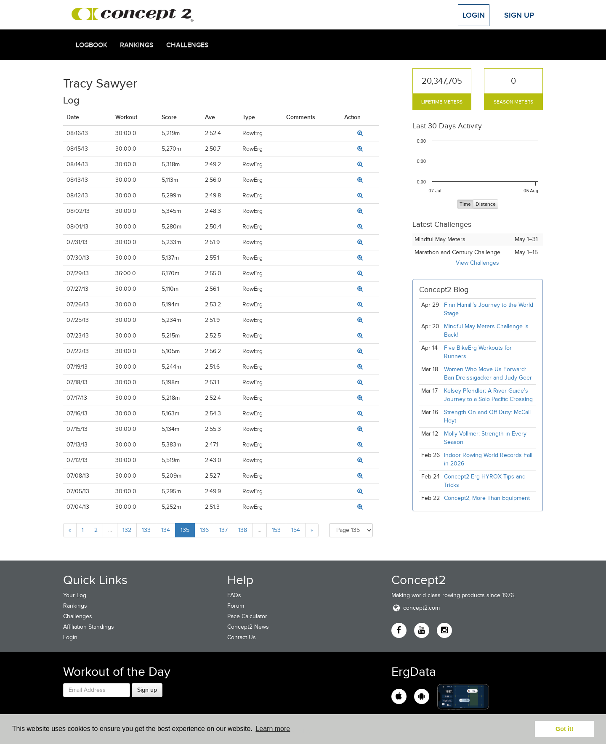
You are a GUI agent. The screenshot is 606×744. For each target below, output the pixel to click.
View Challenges (477, 263)
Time (465, 204)
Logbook (91, 45)
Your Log (74, 595)
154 (295, 530)
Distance (486, 204)
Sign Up (519, 15)
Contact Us (241, 637)
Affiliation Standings (88, 627)
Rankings (137, 45)
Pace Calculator (247, 616)
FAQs (234, 595)
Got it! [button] (564, 728)
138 (242, 530)
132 (126, 530)
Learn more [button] (272, 728)
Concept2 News (248, 627)
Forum (235, 606)
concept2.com (415, 608)
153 (276, 530)
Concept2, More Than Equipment (487, 498)
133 (146, 530)
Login (473, 15)
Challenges (187, 45)
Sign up (147, 689)
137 (223, 530)
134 (165, 530)
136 (204, 530)
